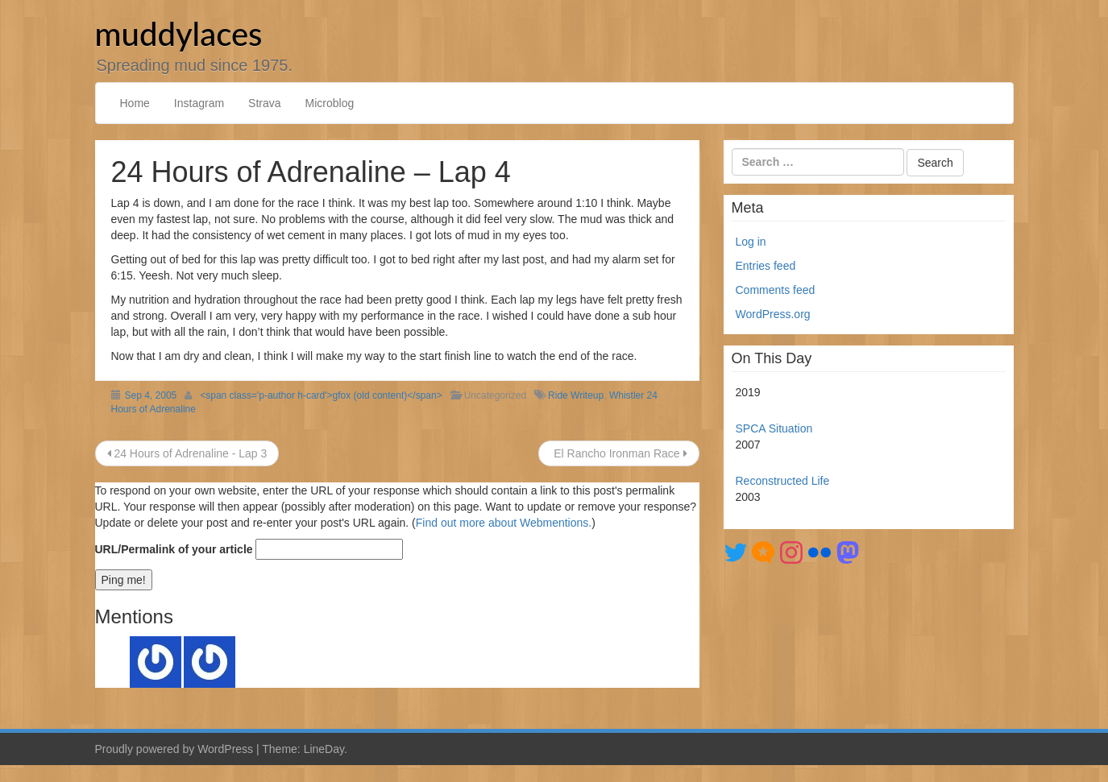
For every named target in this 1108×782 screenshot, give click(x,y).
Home (135, 103)
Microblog (330, 103)
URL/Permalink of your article (174, 549)
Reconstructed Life (783, 480)
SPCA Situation (774, 428)
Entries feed (766, 265)
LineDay (324, 749)
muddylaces (179, 33)
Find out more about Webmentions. (503, 522)
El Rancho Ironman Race (618, 453)
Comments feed (775, 289)
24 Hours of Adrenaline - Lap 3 (187, 453)
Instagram (199, 103)
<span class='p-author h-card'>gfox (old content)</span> (321, 395)
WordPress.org (773, 314)
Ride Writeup (576, 395)
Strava (264, 103)
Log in (751, 241)
